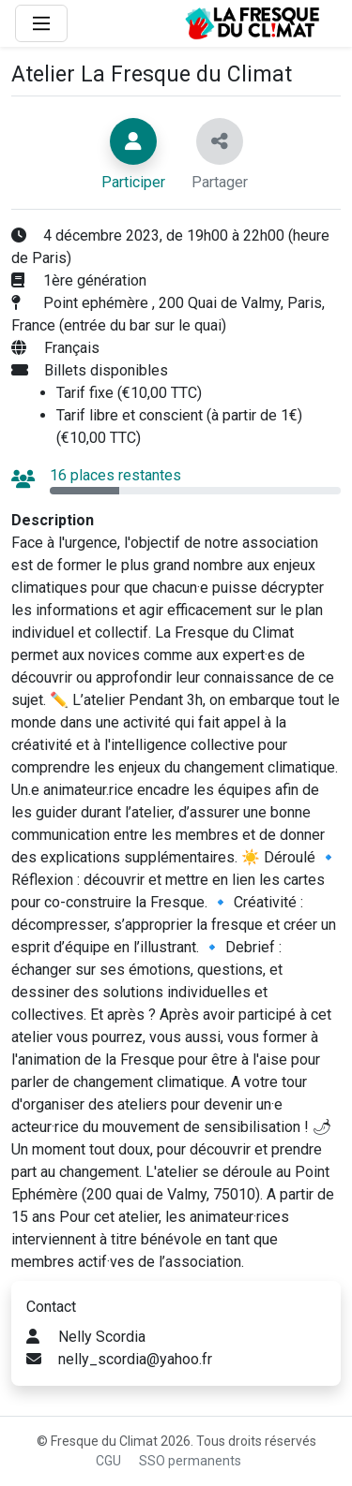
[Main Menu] (41, 23)
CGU (108, 1460)
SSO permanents (190, 1460)
